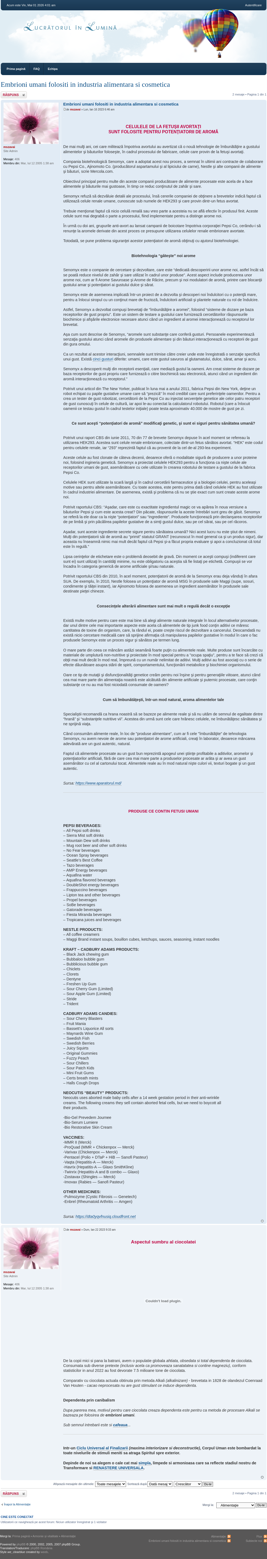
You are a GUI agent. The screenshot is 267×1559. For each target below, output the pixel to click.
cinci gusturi (103, 359)
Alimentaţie (68, 1536)
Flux (259, 1536)
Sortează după (150, 1484)
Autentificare (253, 5)
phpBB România (41, 1548)
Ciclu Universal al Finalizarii (102, 1448)
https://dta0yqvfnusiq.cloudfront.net (106, 1216)
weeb (44, 1552)
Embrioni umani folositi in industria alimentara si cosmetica (85, 84)
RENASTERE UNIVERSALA (119, 1468)
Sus (262, 1221)
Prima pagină (16, 68)
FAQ (37, 68)
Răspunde (14, 94)
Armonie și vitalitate (45, 1536)
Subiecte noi (254, 1540)
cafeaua (120, 1425)
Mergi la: (208, 1504)
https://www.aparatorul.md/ (98, 783)
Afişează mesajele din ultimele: (89, 1484)
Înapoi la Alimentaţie (17, 1504)
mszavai (75, 109)
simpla (145, 1463)
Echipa (52, 68)
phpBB (21, 1544)
